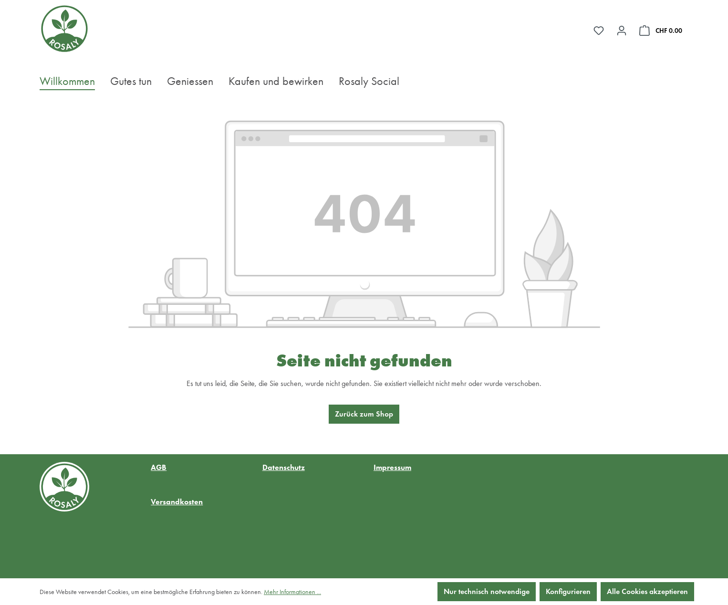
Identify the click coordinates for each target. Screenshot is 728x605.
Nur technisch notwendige (487, 591)
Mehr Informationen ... (292, 592)
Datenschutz (283, 467)
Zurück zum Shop (364, 413)
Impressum (392, 467)
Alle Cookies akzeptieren (647, 591)
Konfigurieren (568, 591)
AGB (158, 467)
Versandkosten (177, 501)
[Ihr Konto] (621, 30)
